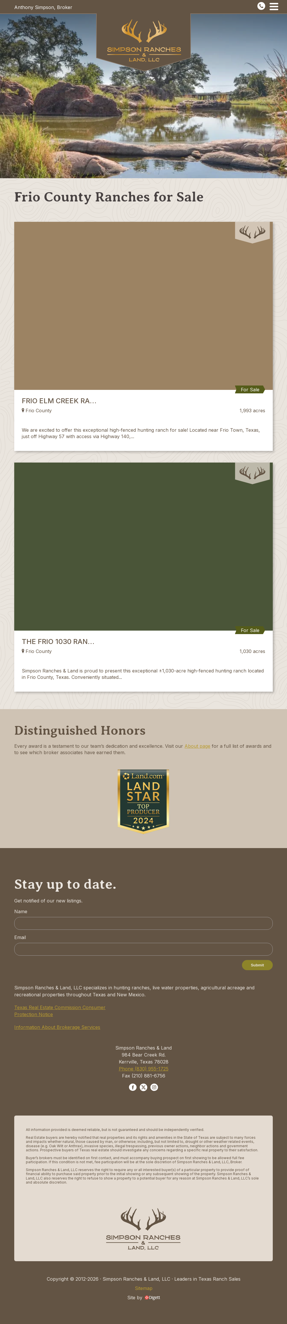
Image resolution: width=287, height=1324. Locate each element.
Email (20, 937)
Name (20, 911)
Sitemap (144, 1288)
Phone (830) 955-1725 (143, 1069)
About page (197, 746)
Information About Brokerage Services (57, 1027)
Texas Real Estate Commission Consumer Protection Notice (59, 1010)
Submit (257, 965)
